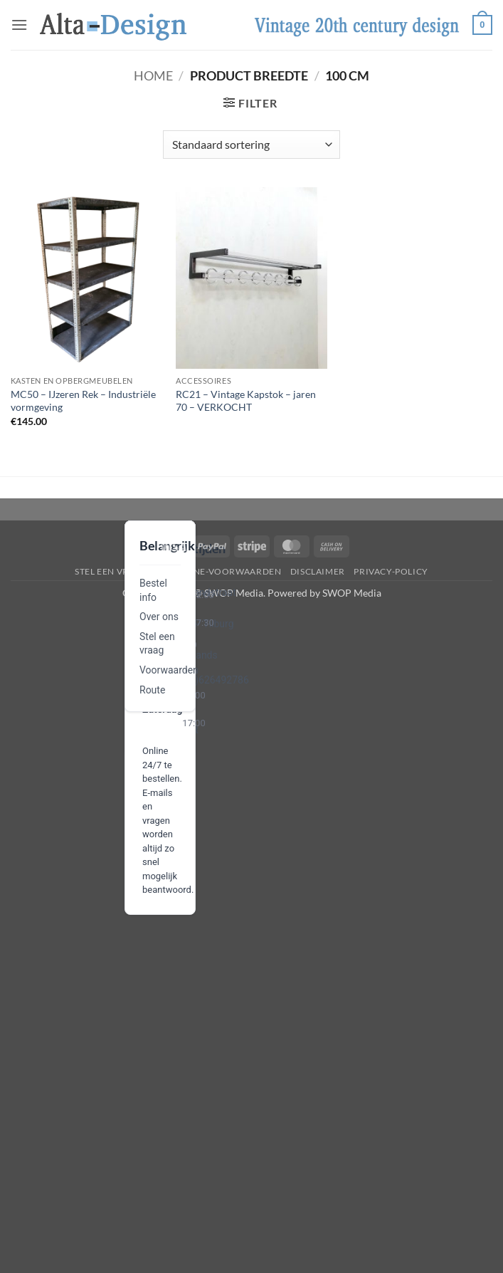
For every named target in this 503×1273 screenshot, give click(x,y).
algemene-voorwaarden (219, 571)
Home (153, 75)
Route (152, 690)
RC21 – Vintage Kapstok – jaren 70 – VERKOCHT (246, 401)
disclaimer (317, 571)
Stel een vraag (111, 571)
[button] (19, 24)
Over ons (159, 616)
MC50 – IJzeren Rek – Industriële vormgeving (83, 401)
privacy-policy (391, 571)
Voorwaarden (168, 670)
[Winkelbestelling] (251, 144)
